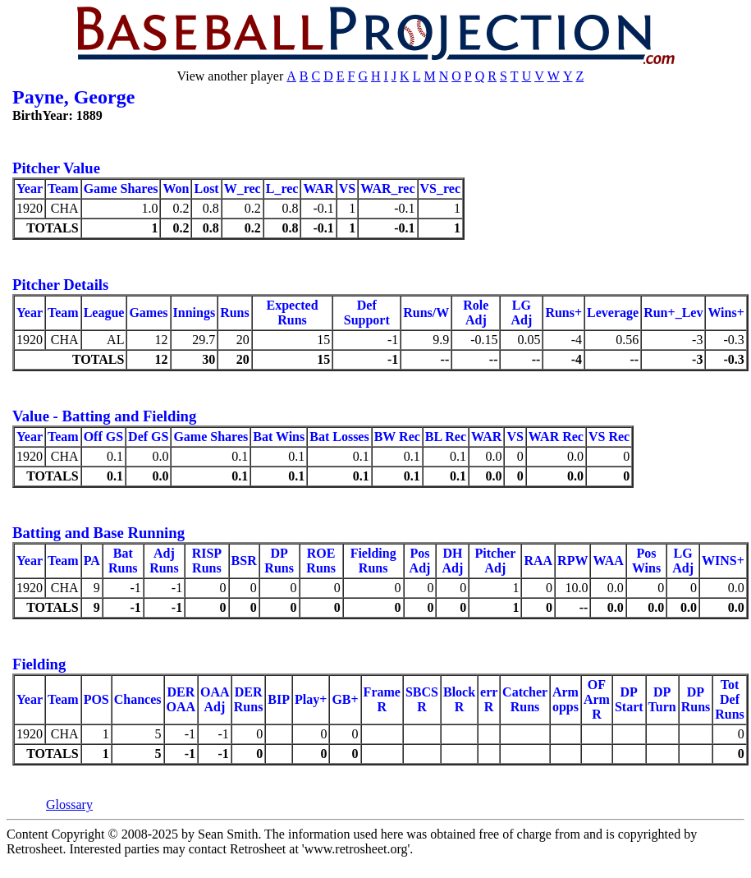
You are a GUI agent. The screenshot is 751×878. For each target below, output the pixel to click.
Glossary (69, 804)
